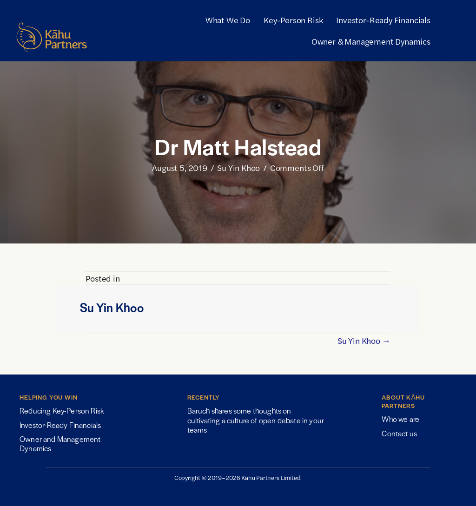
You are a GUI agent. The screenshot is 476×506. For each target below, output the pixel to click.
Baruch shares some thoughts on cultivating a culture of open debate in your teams (255, 420)
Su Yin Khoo (238, 167)
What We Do (227, 20)
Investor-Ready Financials (383, 20)
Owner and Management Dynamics (60, 443)
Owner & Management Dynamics (370, 41)
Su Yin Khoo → (363, 340)
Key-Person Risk (293, 20)
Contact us (399, 433)
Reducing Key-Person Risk (62, 410)
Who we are (400, 419)
